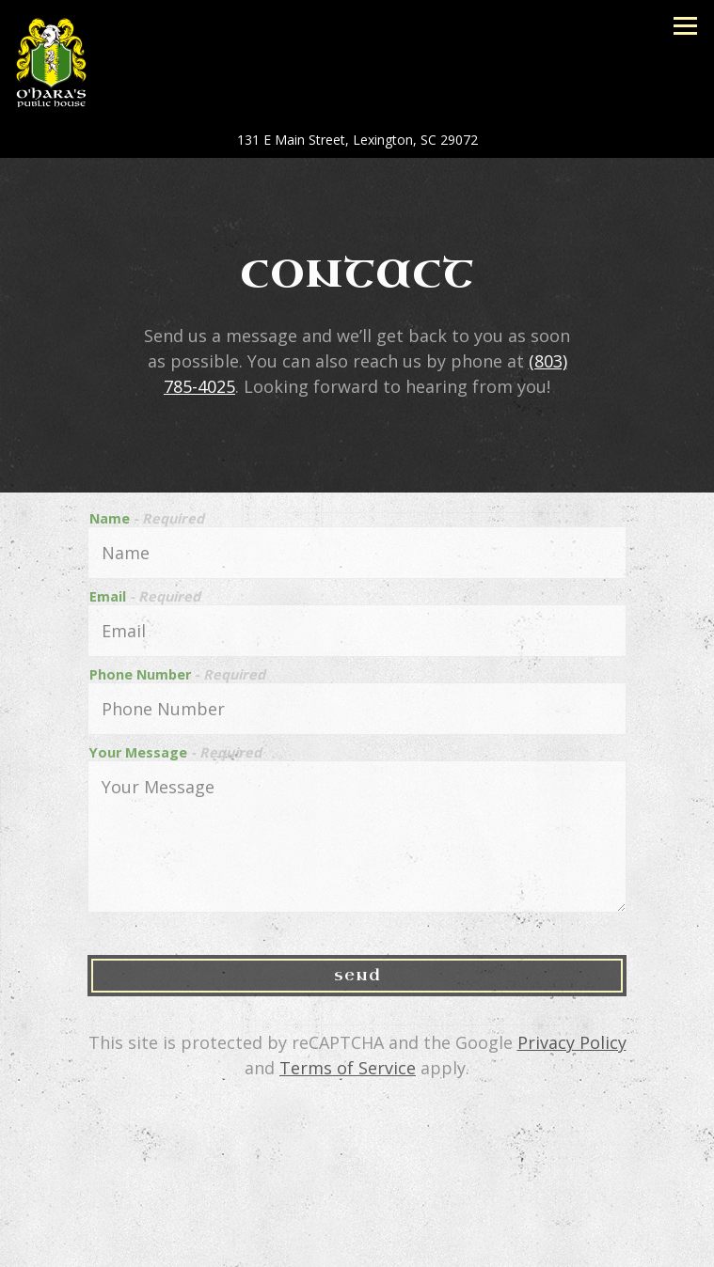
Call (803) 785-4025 (357, 1202)
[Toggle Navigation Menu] (685, 26)
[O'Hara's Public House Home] (69, 60)
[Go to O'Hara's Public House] (357, 139)
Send (357, 975)
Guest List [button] (357, 1246)
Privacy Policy (572, 1042)
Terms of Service (347, 1067)
